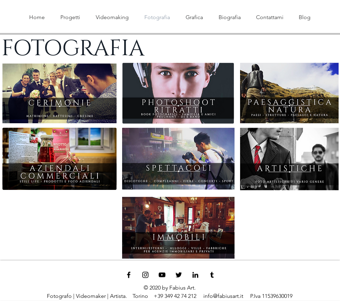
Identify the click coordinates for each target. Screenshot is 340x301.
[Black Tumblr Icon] (212, 275)
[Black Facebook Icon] (129, 275)
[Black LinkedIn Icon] (195, 275)
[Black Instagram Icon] (145, 275)
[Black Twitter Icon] (179, 275)
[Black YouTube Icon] (162, 275)
